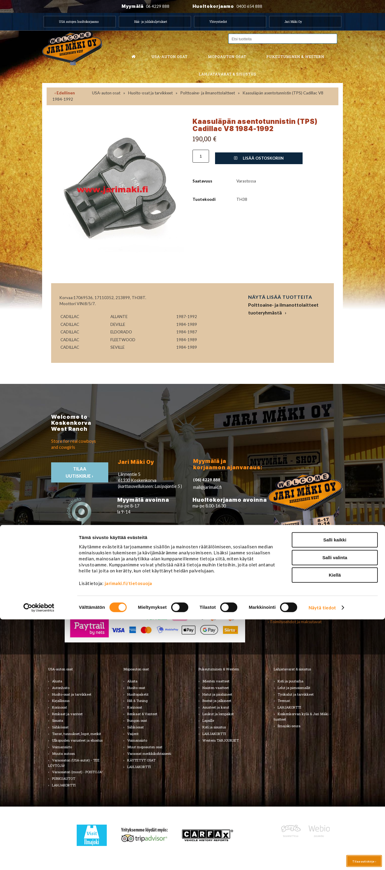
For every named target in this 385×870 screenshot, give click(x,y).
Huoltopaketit (138, 694)
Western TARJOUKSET (220, 740)
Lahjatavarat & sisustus (227, 74)
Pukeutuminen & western (295, 56)
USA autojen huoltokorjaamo (79, 22)
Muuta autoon (63, 753)
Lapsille (208, 720)
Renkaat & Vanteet (142, 714)
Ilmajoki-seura (289, 726)
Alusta (57, 681)
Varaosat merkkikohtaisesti (149, 753)
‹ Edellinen (64, 92)
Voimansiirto (62, 747)
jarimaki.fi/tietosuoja (128, 834)
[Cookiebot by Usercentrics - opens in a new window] (39, 858)
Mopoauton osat (227, 56)
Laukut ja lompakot (218, 714)
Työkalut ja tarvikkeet (296, 694)
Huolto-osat (136, 687)
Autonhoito (60, 687)
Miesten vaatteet (215, 681)
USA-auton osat (169, 56)
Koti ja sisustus (214, 727)
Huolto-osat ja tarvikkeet (150, 92)
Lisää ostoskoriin (259, 158)
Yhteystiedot (218, 22)
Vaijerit (133, 733)
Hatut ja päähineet (217, 694)
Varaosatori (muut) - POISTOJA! (77, 772)
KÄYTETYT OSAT (141, 760)
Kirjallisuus (60, 700)
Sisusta (57, 720)
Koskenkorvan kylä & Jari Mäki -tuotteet (302, 716)
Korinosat (59, 707)
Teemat (284, 700)
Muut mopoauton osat (144, 747)
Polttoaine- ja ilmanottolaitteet (207, 92)
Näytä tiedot (322, 858)
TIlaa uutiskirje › (80, 472)
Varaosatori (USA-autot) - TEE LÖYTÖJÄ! (74, 763)
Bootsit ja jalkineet (216, 700)
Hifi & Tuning (137, 700)
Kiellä (335, 825)
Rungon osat (137, 720)
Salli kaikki (334, 790)
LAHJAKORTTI (139, 766)
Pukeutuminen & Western (219, 669)
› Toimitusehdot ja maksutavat (295, 621)
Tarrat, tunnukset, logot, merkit (76, 733)
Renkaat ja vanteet (67, 714)
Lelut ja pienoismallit (294, 687)
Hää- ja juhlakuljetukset (150, 22)
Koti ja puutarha (290, 681)
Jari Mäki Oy (293, 22)
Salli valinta (334, 808)
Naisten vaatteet (215, 687)
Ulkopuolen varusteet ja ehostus (77, 740)
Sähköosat (60, 727)
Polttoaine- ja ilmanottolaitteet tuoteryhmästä (283, 308)
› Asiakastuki (279, 615)
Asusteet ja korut (215, 707)
